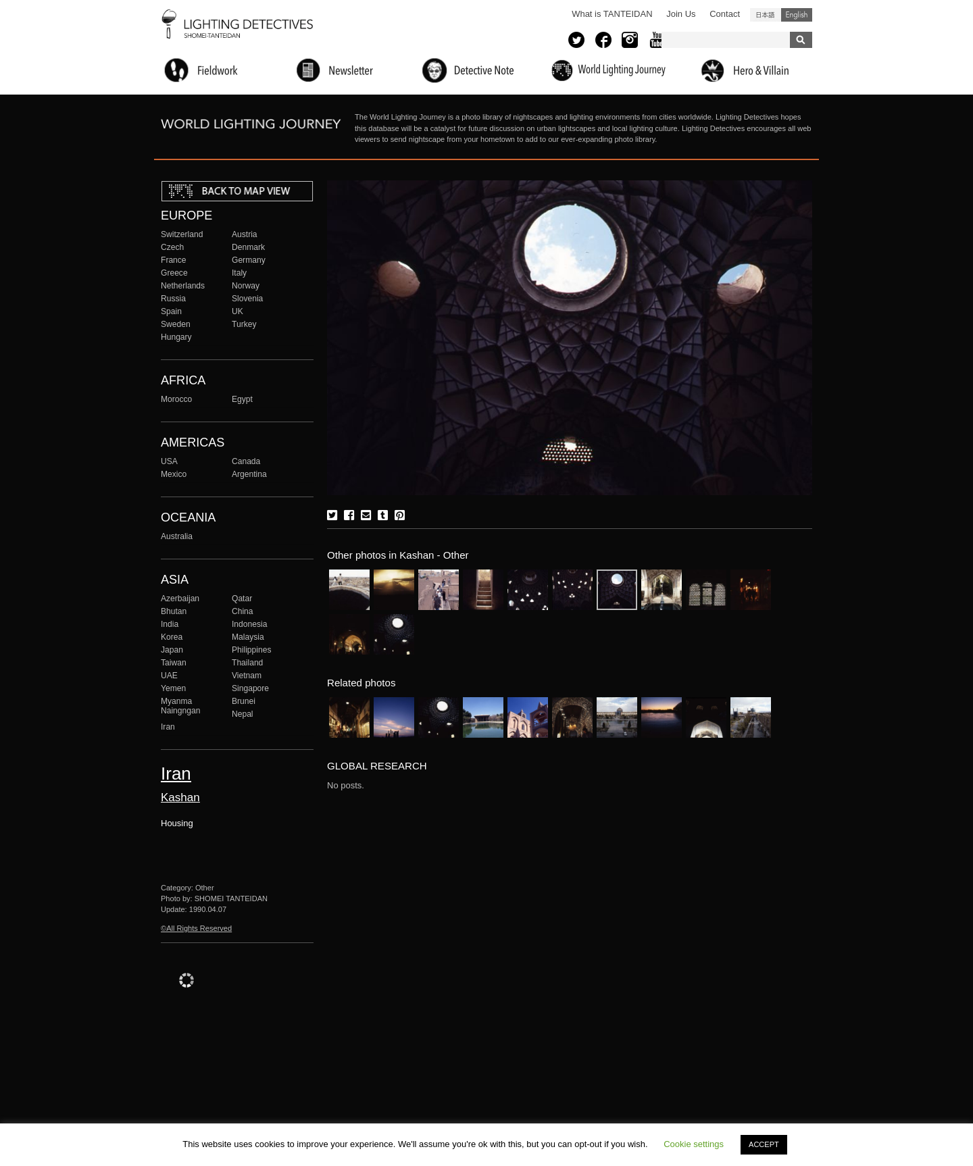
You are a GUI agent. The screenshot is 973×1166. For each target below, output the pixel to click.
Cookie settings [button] (694, 1144)
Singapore (250, 688)
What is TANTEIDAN (612, 14)
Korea (171, 637)
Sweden (176, 324)
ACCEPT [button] (764, 1144)
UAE (169, 675)
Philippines (251, 650)
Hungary (176, 337)
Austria (244, 234)
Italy (239, 273)
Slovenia (247, 298)
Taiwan (173, 662)
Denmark (248, 247)
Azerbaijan (180, 598)
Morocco (176, 399)
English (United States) (796, 15)
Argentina (249, 474)
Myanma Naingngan (180, 705)
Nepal (242, 714)
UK (237, 311)
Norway (245, 285)
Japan (172, 650)
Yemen (173, 688)
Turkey (244, 324)
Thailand (247, 662)
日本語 (765, 15)
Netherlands (183, 285)
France (173, 260)
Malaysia (248, 637)
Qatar (242, 598)
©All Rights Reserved (196, 928)
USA (169, 461)
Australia (177, 536)
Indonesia (249, 624)
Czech (172, 247)
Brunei (243, 701)
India (169, 624)
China (242, 611)
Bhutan (173, 611)
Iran (168, 727)
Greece (174, 273)
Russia (173, 298)
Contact (724, 14)
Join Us (680, 14)
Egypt (242, 399)
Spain (171, 311)
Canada (246, 461)
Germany (249, 260)
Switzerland (182, 234)
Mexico (173, 474)
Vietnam (246, 675)
